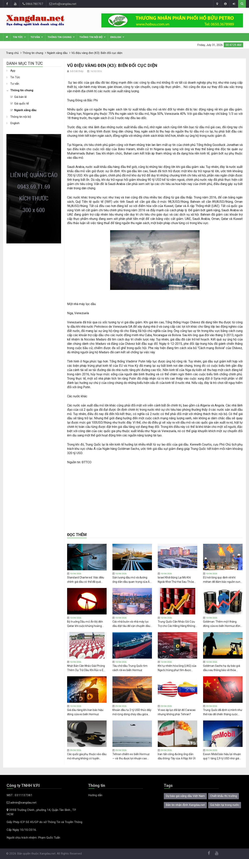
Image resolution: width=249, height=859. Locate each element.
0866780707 (33, 4)
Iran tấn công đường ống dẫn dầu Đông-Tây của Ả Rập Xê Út (177, 756)
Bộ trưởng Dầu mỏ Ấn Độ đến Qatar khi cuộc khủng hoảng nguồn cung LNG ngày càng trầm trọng (85, 624)
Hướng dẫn (95, 795)
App (12, 70)
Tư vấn (35, 37)
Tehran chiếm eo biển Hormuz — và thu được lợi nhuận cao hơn (131, 756)
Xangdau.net (47, 853)
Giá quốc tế (21, 103)
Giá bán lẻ (20, 97)
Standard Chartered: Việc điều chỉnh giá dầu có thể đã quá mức (85, 580)
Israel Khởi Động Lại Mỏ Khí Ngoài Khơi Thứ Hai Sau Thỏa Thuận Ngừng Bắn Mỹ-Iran (176, 580)
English (115, 37)
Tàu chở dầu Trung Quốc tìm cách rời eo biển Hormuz (129, 668)
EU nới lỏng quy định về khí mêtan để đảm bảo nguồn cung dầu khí (222, 580)
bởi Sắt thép (76, 71)
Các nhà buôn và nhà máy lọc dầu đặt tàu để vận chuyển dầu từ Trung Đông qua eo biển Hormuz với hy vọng (131, 624)
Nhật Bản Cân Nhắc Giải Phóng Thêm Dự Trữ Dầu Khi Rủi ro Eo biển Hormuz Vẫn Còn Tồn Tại (86, 668)
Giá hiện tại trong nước (224, 805)
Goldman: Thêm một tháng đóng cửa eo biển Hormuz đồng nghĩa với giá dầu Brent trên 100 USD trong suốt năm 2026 (222, 624)
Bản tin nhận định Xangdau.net (185, 805)
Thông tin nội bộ (91, 37)
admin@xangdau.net (21, 802)
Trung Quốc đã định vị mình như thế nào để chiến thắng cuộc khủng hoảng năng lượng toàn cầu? (222, 712)
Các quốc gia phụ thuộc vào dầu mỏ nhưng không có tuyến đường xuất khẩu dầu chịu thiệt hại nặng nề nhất (86, 756)
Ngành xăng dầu (25, 110)
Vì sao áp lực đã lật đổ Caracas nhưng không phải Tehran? (177, 712)
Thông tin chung (60, 37)
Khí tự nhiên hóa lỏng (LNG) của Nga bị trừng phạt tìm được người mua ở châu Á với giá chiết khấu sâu (177, 668)
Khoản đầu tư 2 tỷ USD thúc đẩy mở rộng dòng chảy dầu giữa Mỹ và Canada (131, 712)
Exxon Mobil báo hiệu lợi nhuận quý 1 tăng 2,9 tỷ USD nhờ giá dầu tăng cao (222, 756)
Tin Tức (18, 37)
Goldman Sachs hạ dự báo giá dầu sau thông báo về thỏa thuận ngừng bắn (221, 668)
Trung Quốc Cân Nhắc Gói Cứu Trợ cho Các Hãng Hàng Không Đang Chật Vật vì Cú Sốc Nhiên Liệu (176, 624)
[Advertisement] (33, 301)
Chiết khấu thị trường (223, 796)
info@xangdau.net (62, 4)
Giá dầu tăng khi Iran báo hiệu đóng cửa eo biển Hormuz (85, 712)
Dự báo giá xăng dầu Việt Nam (185, 796)
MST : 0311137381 (19, 795)
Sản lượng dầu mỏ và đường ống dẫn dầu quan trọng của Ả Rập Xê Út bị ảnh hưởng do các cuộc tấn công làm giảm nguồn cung (131, 580)
